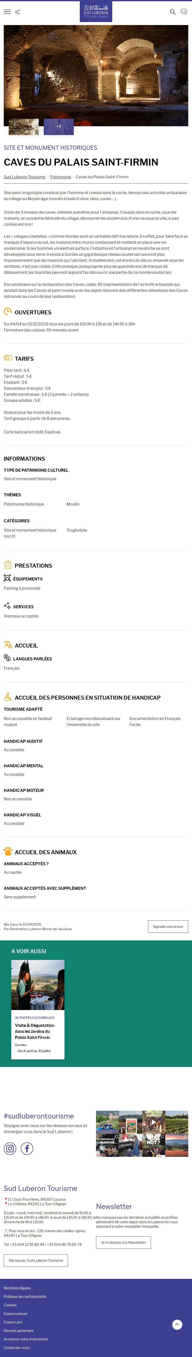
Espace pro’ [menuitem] (13, 1322)
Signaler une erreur (168, 926)
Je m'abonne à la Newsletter (123, 1242)
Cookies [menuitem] (10, 1305)
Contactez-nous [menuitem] (17, 1347)
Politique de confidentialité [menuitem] (25, 1296)
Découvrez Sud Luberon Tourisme (36, 1260)
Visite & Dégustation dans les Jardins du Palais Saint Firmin (34, 1031)
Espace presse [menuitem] (15, 1313)
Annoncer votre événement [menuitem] (26, 1339)
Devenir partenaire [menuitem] (19, 1330)
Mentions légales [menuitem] (17, 1288)
